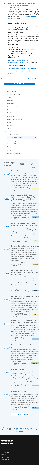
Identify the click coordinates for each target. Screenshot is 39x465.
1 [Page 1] (12, 414)
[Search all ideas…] (12, 78)
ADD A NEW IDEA (19, 84)
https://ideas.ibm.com (30, 68)
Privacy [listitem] (3, 454)
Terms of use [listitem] (5, 457)
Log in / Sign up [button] (32, 78)
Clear (34, 88)
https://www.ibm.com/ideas (16, 62)
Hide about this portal (14, 7)
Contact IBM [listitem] (5, 452)
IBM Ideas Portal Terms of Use (24, 428)
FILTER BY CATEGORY (9, 88)
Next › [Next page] (20, 414)
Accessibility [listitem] (5, 459)
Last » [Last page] (26, 414)
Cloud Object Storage (22, 241)
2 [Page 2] (15, 414)
